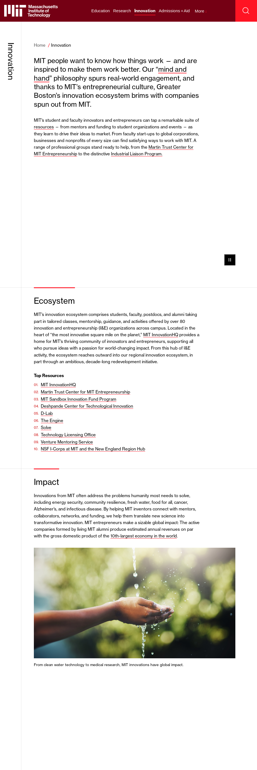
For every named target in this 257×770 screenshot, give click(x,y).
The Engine (52, 420)
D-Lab (47, 413)
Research (122, 10)
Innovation (144, 10)
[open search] (246, 11)
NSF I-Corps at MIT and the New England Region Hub (93, 449)
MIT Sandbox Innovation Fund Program (78, 399)
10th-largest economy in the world (143, 536)
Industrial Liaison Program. (136, 153)
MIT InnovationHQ (160, 334)
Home (40, 45)
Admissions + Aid (174, 10)
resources (44, 126)
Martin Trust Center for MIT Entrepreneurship (85, 392)
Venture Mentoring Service (67, 442)
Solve (46, 427)
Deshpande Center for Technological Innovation (87, 406)
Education (100, 10)
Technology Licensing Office (68, 434)
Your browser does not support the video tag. (134, 216)
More (201, 11)
